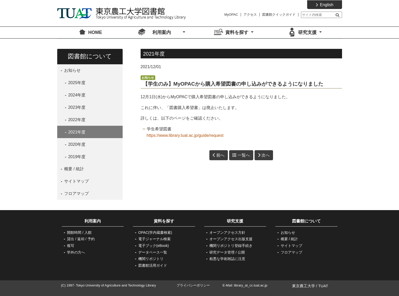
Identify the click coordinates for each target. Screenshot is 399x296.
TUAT (323, 286)
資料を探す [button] (237, 32)
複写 (70, 246)
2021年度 (76, 132)
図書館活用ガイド (152, 265)
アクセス (250, 14)
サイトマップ (76, 181)
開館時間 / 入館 (79, 232)
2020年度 (76, 144)
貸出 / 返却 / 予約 (80, 239)
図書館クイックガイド (279, 14)
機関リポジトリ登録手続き (230, 246)
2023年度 (76, 107)
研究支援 (235, 221)
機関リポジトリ (150, 259)
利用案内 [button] (166, 32)
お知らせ (73, 70)
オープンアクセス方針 (227, 232)
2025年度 (76, 82)
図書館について (306, 221)
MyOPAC (231, 14)
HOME (95, 32)
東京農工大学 (303, 286)
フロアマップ (76, 193)
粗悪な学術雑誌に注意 (227, 259)
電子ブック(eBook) (153, 246)
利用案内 (96, 221)
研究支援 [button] (308, 32)
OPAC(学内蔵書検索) (155, 232)
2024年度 (76, 95)
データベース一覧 (152, 252)
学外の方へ (76, 252)
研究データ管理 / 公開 (227, 252)
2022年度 (76, 120)
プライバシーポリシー (193, 285)
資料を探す (164, 221)
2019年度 (76, 157)
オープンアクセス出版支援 (230, 239)
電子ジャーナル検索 (154, 239)
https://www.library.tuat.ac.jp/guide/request (185, 135)
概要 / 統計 (73, 169)
